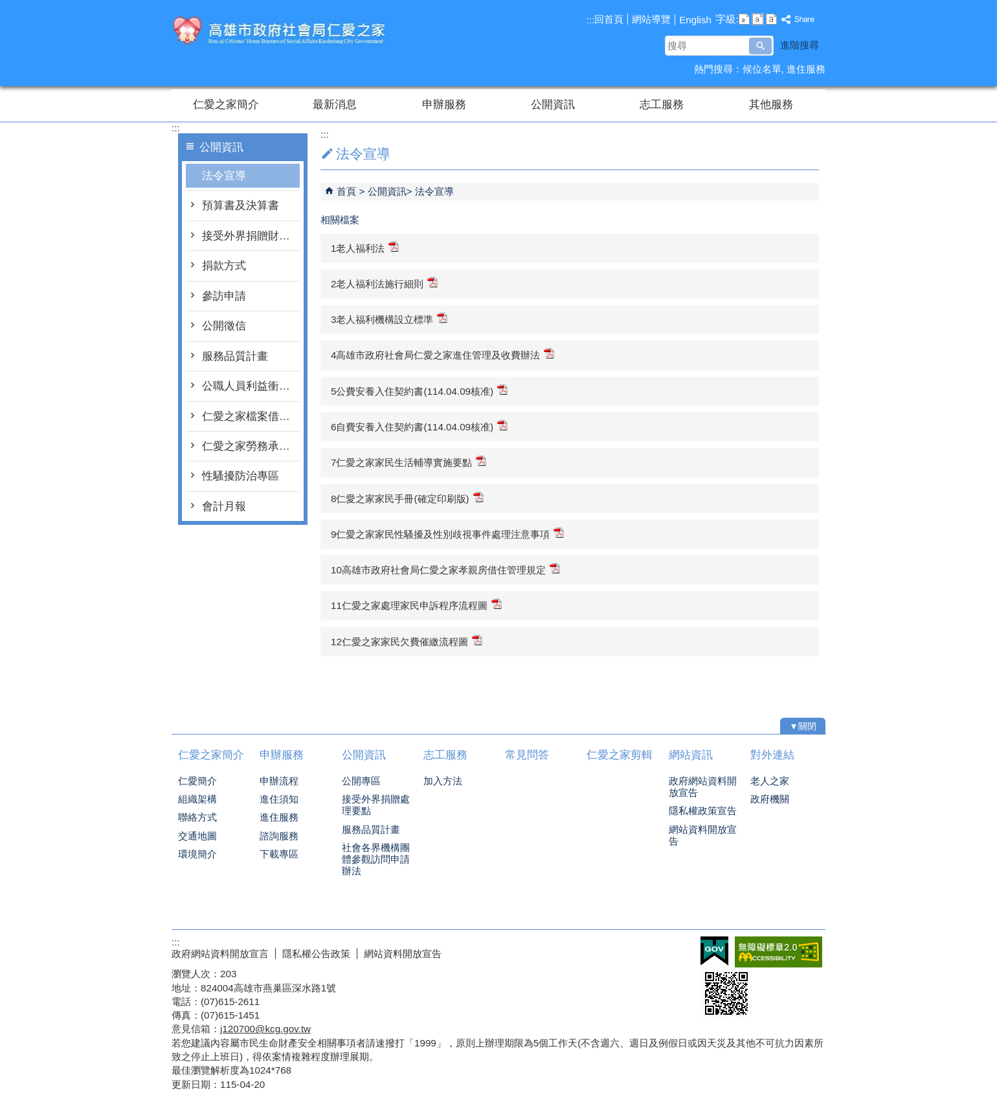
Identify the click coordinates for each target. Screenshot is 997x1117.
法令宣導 (224, 176)
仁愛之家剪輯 (620, 755)
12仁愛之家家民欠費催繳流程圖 (406, 641)
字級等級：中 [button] (758, 19)
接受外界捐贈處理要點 (376, 804)
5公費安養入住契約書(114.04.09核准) (419, 390)
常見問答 (527, 755)
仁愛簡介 (197, 780)
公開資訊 (553, 104)
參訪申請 (224, 296)
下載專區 (279, 853)
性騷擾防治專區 (240, 476)
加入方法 (442, 780)
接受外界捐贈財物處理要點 (251, 236)
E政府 (714, 951)
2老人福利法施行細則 (384, 283)
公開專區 (361, 780)
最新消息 (335, 104)
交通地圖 (197, 835)
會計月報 (224, 506)
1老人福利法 (365, 247)
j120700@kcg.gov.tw (265, 1028)
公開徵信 (224, 326)
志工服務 (662, 104)
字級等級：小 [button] (744, 19)
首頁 (346, 191)
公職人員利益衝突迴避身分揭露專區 (251, 386)
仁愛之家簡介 (226, 104)
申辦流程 (279, 780)
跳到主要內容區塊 (6, 6)
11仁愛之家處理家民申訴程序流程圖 (416, 605)
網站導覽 (651, 19)
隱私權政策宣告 (703, 810)
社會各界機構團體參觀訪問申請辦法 (376, 859)
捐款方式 (224, 266)
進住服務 (806, 68)
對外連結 (772, 755)
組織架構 (197, 798)
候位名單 (762, 68)
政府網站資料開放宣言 (220, 953)
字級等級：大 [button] (771, 19)
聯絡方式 (197, 817)
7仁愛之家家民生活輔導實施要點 (408, 462)
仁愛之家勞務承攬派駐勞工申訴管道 (251, 446)
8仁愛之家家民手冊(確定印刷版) (407, 498)
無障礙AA (778, 952)
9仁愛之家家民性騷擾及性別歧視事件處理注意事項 (447, 533)
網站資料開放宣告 (703, 835)
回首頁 (608, 19)
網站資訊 (691, 755)
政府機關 (769, 798)
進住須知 (279, 798)
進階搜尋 (799, 44)
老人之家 (769, 780)
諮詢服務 (279, 835)
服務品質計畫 (235, 356)
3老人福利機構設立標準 (389, 319)
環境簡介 (197, 853)
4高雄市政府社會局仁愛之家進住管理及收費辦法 (442, 354)
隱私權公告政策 (316, 953)
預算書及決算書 (240, 205)
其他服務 (771, 104)
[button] (760, 46)
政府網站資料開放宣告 (703, 786)
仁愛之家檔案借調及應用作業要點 (251, 416)
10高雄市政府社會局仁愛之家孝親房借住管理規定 (445, 569)
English (695, 19)
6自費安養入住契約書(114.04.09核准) (419, 426)
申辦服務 (444, 104)
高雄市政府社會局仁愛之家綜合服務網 (281, 31)
